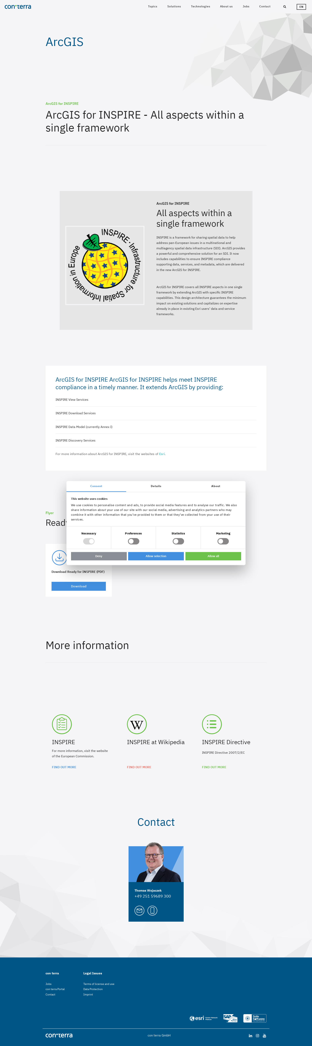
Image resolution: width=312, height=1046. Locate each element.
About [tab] (215, 486)
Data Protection (93, 989)
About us (226, 6)
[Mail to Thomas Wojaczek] (139, 910)
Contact (265, 6)
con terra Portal (55, 989)
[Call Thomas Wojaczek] (152, 910)
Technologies (200, 6)
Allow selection (156, 556)
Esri (162, 454)
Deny (98, 556)
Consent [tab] (96, 486)
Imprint (88, 994)
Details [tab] (156, 486)
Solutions (174, 6)
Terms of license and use (98, 984)
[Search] (284, 7)
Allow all (213, 556)
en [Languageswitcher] (301, 7)
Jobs (246, 6)
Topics (152, 6)
